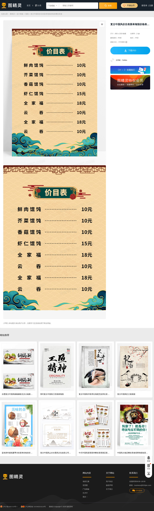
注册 (151, 5)
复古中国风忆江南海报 (126, 394)
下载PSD (130, 50)
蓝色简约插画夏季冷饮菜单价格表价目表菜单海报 (17, 453)
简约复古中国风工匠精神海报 (52, 394)
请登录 (144, 5)
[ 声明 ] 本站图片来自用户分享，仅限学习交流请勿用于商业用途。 (27, 323)
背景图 (85, 485)
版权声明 (109, 485)
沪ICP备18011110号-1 (8, 506)
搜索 (108, 5)
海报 (27, 14)
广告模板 (86, 489)
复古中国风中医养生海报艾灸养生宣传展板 (94, 394)
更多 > (85, 497)
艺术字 (85, 493)
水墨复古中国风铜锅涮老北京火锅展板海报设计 (17, 394)
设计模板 (20, 14)
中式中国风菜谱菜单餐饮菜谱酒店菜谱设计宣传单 (94, 453)
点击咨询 (137, 490)
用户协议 (109, 481)
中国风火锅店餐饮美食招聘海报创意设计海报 (133, 453)
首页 (30, 5)
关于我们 (109, 489)
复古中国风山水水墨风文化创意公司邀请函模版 (56, 453)
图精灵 (12, 14)
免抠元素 (86, 481)
